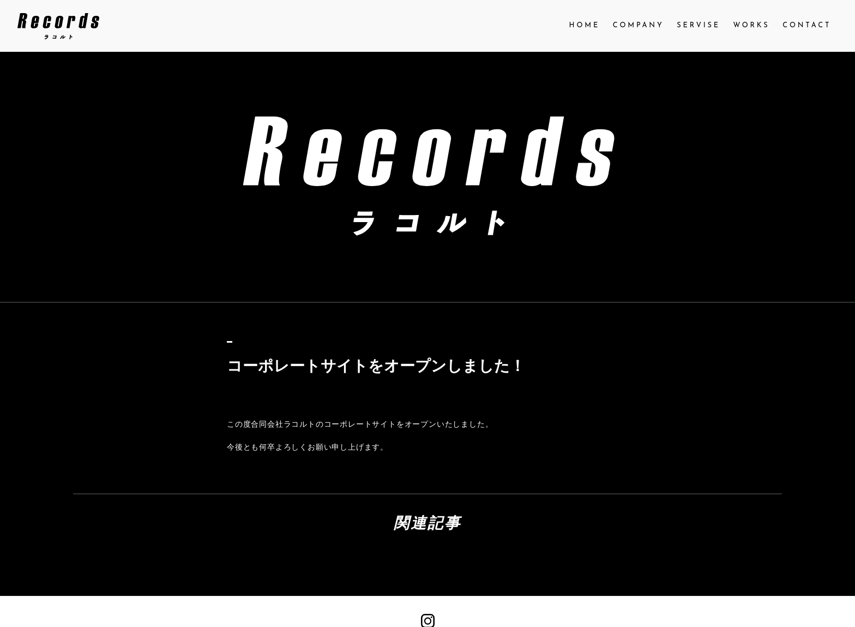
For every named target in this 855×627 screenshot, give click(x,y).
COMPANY (638, 25)
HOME (584, 25)
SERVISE (698, 25)
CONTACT (806, 25)
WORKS (751, 25)
